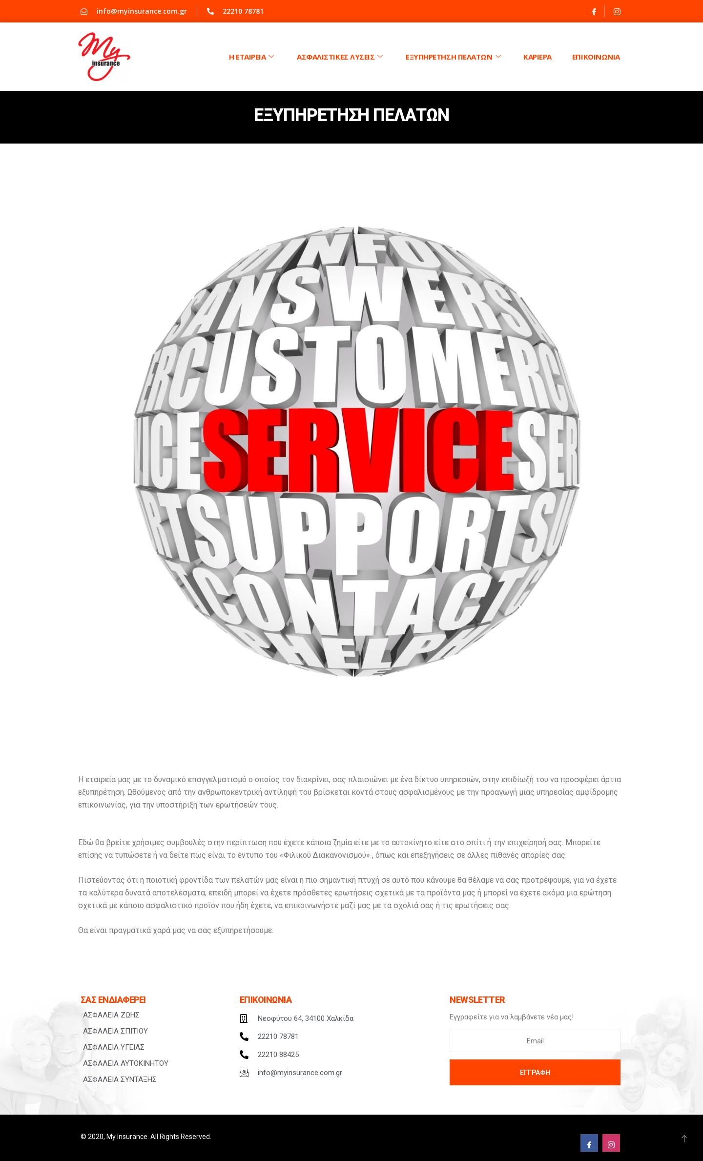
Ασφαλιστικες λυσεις (341, 57)
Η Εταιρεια (252, 57)
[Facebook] (594, 11)
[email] (535, 1041)
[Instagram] (617, 11)
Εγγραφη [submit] (535, 1073)
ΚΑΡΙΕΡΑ (537, 57)
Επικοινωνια (596, 57)
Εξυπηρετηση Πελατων (454, 57)
